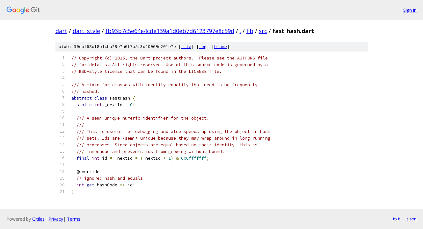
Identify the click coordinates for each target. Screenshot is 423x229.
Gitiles (38, 219)
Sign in (410, 10)
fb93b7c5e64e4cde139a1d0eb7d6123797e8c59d (170, 31)
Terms (73, 219)
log (203, 46)
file (186, 46)
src (263, 31)
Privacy (55, 219)
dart (61, 31)
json (411, 219)
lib (249, 31)
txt (396, 219)
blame (220, 46)
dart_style (86, 31)
